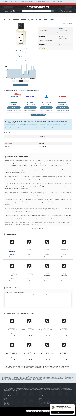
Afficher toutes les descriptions (38, 228)
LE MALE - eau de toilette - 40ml (64, 329)
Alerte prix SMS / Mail (20, 85)
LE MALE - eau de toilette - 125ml (12, 353)
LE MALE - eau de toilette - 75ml (12, 329)
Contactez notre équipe (9, 401)
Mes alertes (41, 401)
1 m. (14, 80)
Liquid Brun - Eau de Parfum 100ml (64, 353)
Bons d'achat (8, 7)
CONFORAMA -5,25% (69, 3)
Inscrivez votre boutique (44, 403)
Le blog (40, 398)
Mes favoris (41, 399)
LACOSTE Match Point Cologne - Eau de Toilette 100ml (12, 251)
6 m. (21, 80)
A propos (6, 398)
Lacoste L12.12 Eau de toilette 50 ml (29, 250)
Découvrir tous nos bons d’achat (38, 114)
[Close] (74, 2)
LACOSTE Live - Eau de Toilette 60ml (46, 250)
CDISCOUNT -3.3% (46, 3)
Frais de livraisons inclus (66, 23)
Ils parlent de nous (8, 399)
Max (27, 80)
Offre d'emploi (7, 402)
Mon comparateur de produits (45, 402)
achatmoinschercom (38, 6)
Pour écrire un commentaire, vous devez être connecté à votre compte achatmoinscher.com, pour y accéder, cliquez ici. (38, 300)
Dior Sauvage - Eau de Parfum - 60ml (29, 353)
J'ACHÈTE (13, 107)
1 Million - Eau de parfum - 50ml (47, 353)
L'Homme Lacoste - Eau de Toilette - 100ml (12, 275)
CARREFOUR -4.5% (35, 3)
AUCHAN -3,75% (57, 3)
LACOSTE (42, 136)
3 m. (17, 80)
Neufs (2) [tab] (42, 25)
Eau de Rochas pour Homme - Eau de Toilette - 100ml (47, 275)
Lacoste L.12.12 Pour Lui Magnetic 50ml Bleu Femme (64, 251)
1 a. (24, 80)
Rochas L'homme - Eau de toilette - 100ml (29, 274)
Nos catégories (7, 404)
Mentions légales (7, 403)
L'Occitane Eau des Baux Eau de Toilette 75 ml (46, 330)
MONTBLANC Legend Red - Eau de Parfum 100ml (64, 275)
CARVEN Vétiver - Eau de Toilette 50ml (29, 329)
